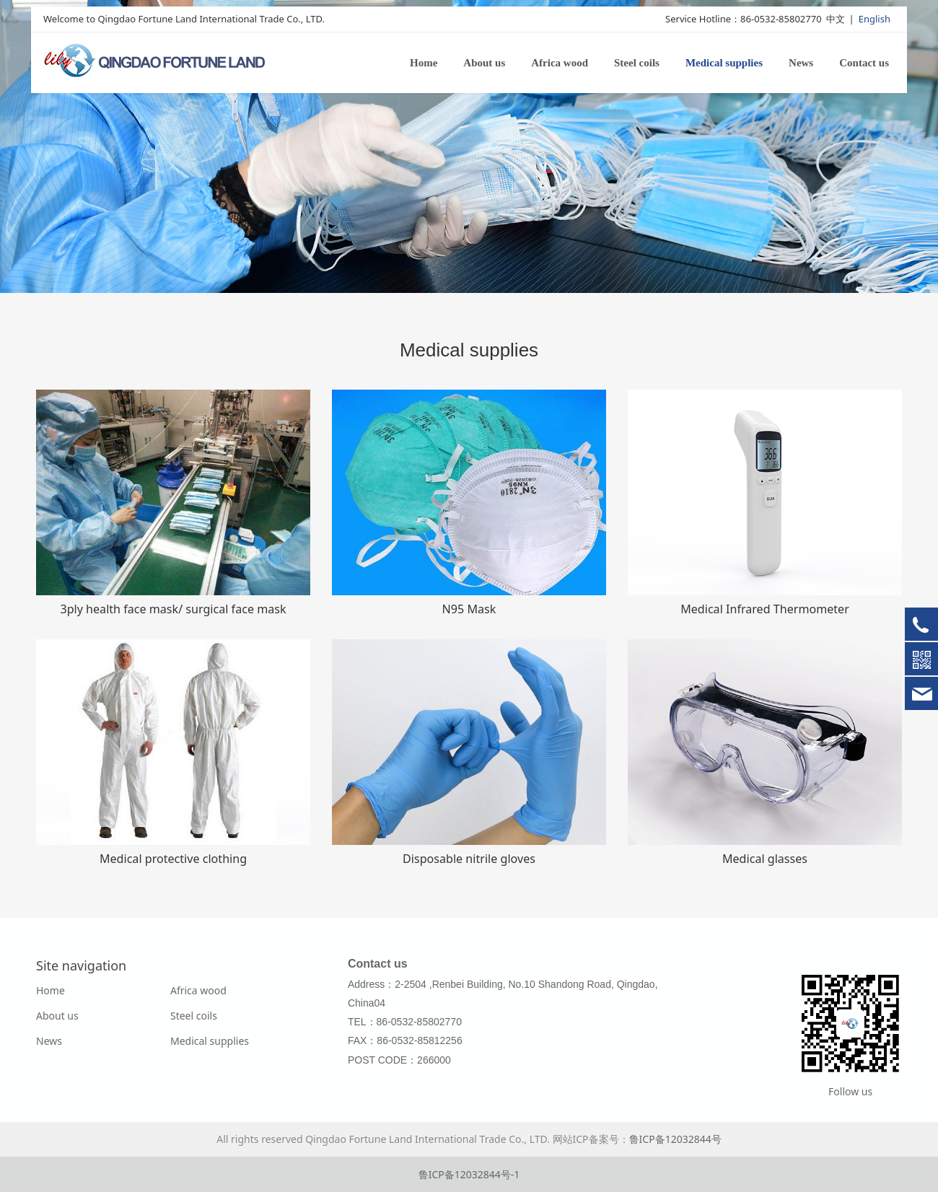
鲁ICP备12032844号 (675, 1139)
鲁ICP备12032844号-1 (469, 1174)
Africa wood (559, 63)
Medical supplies (724, 63)
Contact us (864, 63)
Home (423, 63)
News (801, 63)
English (874, 19)
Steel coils (636, 63)
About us (484, 63)
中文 (835, 19)
